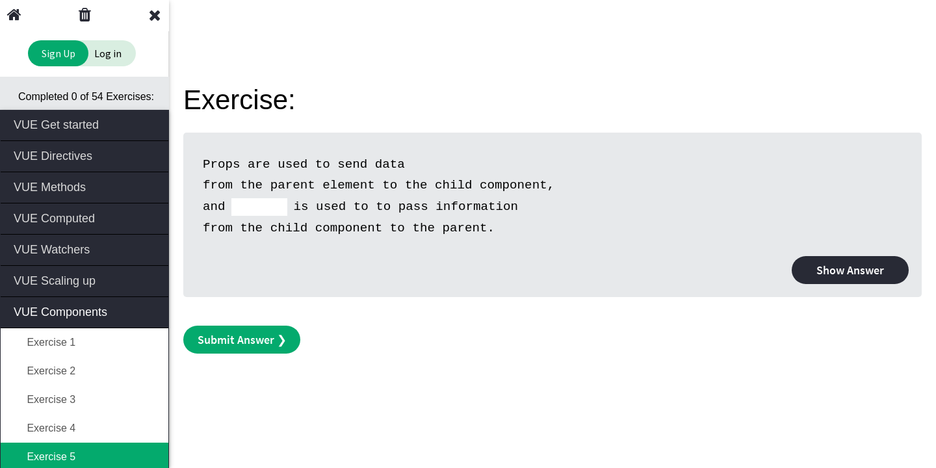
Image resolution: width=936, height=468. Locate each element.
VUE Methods (85, 186)
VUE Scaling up (85, 279)
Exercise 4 (44, 428)
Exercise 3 (44, 399)
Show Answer (850, 270)
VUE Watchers (85, 248)
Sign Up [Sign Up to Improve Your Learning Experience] (58, 53)
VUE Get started (85, 123)
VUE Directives (85, 155)
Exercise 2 (44, 370)
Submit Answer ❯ (242, 339)
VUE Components (85, 311)
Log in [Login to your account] (108, 53)
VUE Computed (85, 217)
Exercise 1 (44, 342)
